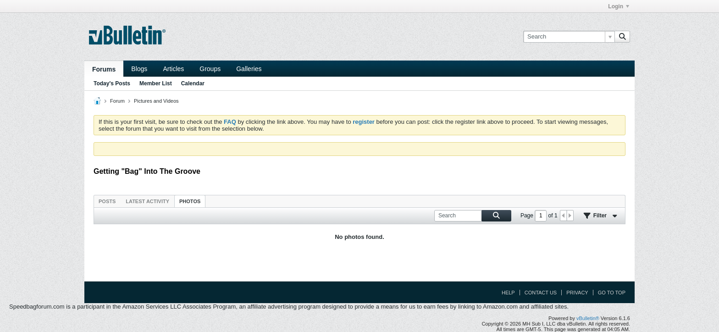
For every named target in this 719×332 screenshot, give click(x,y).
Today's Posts (112, 83)
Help (508, 292)
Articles (173, 68)
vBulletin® (587, 318)
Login (618, 6)
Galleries (248, 68)
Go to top (611, 292)
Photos (189, 201)
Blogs (139, 68)
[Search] (568, 37)
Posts (107, 201)
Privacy (577, 292)
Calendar (193, 83)
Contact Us (541, 292)
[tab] (107, 201)
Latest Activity (147, 201)
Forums (104, 69)
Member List (155, 83)
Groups (210, 68)
